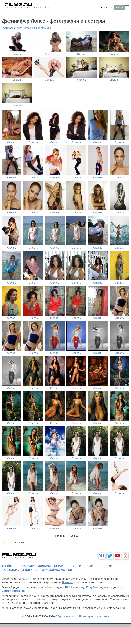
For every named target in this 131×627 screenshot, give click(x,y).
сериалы (61, 565)
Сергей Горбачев (13, 590)
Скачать (17, 54)
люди (89, 565)
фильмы (44, 565)
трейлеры (9, 565)
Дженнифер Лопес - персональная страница (26, 28)
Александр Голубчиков (86, 587)
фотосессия (16, 542)
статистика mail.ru (57, 570)
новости (27, 565)
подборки (104, 565)
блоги (76, 565)
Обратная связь (66, 616)
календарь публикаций (20, 570)
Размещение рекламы (94, 616)
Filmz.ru (67, 582)
